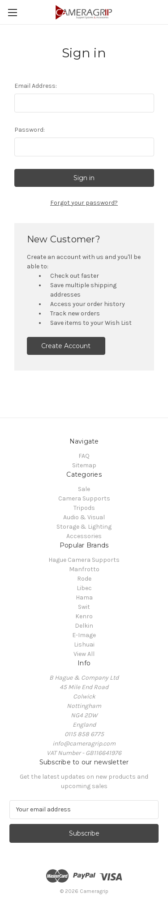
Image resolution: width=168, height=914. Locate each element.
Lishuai (84, 644)
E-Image (84, 635)
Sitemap (84, 465)
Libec (84, 588)
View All (84, 654)
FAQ (84, 456)
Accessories (84, 536)
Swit (84, 607)
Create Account (65, 346)
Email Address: (35, 86)
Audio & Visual (84, 517)
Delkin (84, 625)
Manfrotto (84, 569)
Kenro (84, 616)
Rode (84, 578)
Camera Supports (84, 498)
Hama (84, 597)
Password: (29, 130)
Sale (84, 489)
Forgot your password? (84, 203)
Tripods (84, 508)
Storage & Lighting (84, 526)
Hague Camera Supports (84, 560)
